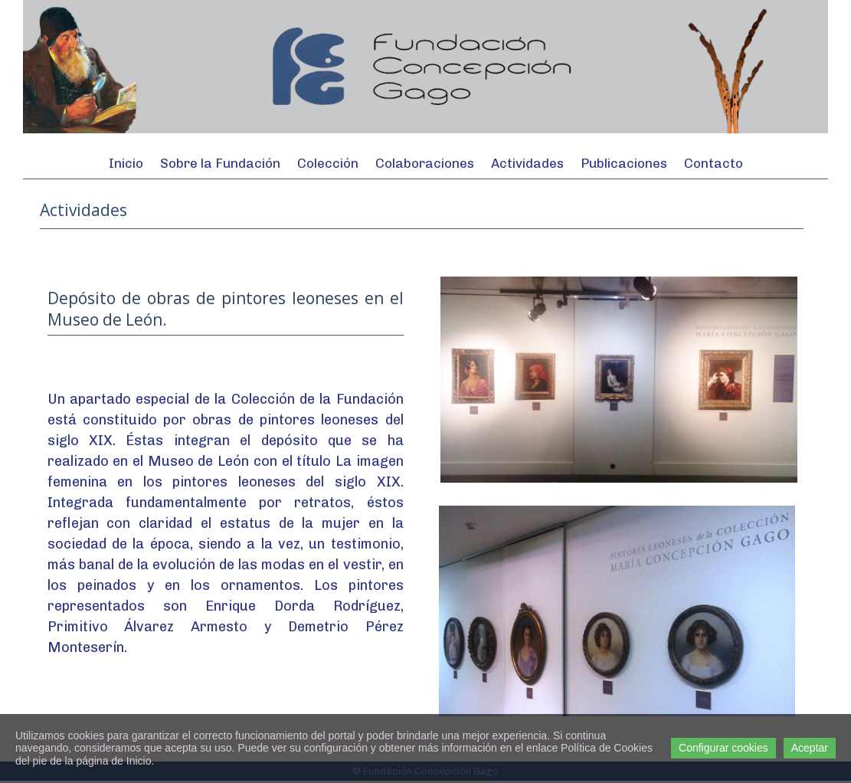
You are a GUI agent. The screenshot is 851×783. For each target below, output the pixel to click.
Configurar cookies (723, 748)
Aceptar (809, 748)
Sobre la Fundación (220, 163)
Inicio (126, 163)
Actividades (527, 163)
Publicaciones (624, 163)
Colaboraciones (424, 163)
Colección (327, 163)
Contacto (713, 163)
